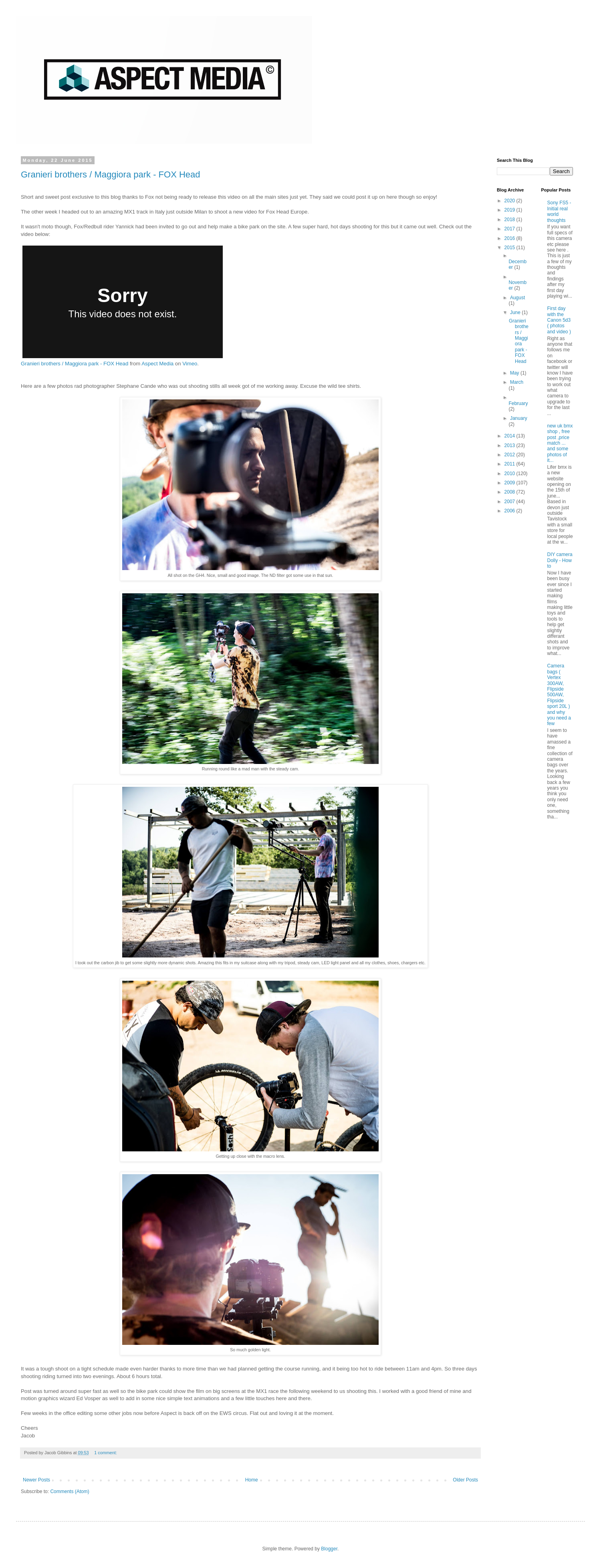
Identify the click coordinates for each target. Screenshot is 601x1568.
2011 (510, 464)
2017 (510, 229)
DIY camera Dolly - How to (560, 560)
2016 (510, 238)
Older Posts (465, 1480)
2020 (510, 201)
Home (251, 1480)
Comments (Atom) (69, 1491)
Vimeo (189, 364)
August (517, 297)
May (515, 373)
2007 (510, 501)
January (518, 418)
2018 (510, 219)
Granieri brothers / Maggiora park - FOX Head (110, 174)
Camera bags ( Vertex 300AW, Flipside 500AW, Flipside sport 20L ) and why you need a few (559, 694)
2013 (510, 445)
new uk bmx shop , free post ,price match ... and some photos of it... (560, 443)
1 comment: (106, 1452)
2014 (510, 436)
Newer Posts (36, 1480)
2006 (510, 511)
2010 (510, 473)
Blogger (329, 1549)
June (516, 312)
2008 (510, 492)
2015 (510, 247)
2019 (510, 210)
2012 (510, 455)
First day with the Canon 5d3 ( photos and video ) (559, 320)
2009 (510, 483)
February (518, 403)
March (516, 382)
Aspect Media (157, 364)
